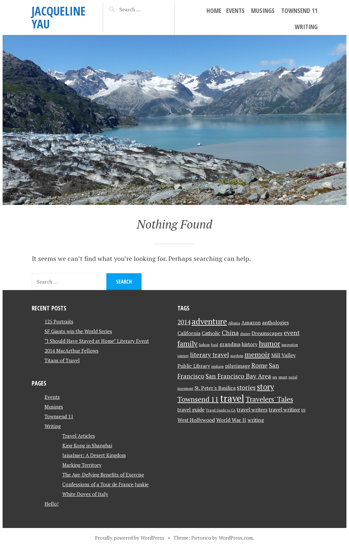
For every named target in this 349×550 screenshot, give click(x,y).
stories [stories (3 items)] (246, 387)
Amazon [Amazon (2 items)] (251, 322)
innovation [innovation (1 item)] (289, 344)
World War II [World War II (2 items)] (231, 420)
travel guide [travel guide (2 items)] (191, 409)
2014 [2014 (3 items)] (183, 322)
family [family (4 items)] (187, 343)
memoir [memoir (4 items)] (257, 354)
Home (213, 10)
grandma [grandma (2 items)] (229, 344)
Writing (306, 26)
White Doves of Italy (85, 494)
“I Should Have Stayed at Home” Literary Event (97, 341)
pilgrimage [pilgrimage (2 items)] (237, 366)
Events (235, 10)
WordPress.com (236, 537)
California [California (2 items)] (188, 333)
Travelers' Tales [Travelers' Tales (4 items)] (269, 399)
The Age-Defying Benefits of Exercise (103, 474)
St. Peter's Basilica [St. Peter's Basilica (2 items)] (215, 388)
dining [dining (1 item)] (245, 333)
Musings (263, 10)
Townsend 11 (299, 10)
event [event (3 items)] (292, 333)
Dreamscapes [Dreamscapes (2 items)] (266, 333)
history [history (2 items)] (250, 344)
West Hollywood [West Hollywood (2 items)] (196, 420)
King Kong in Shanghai (87, 445)
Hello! (51, 503)
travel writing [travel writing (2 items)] (284, 409)
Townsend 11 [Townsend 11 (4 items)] (198, 399)
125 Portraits (59, 321)
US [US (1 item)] (303, 410)
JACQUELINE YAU (59, 17)
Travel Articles (78, 435)
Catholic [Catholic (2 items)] (211, 333)
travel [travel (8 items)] (232, 398)
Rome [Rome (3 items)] (259, 365)
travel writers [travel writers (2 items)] (252, 409)
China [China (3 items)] (230, 333)
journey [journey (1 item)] (183, 356)
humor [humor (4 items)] (269, 343)
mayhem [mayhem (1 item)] (236, 356)
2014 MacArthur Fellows (72, 350)
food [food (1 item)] (214, 344)
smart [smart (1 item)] (283, 377)
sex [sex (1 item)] (274, 377)
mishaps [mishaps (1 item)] (217, 366)
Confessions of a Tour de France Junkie (105, 484)
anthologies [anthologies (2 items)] (275, 322)
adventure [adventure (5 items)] (209, 321)
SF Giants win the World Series (78, 331)
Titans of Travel (62, 360)
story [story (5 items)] (265, 387)
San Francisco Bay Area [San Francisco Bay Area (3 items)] (238, 376)
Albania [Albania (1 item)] (234, 323)
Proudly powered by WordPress (129, 537)
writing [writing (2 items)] (256, 420)
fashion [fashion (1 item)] (204, 344)
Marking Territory (81, 465)
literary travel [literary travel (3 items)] (209, 355)
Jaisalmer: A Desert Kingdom (94, 455)
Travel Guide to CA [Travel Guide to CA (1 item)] (221, 410)
